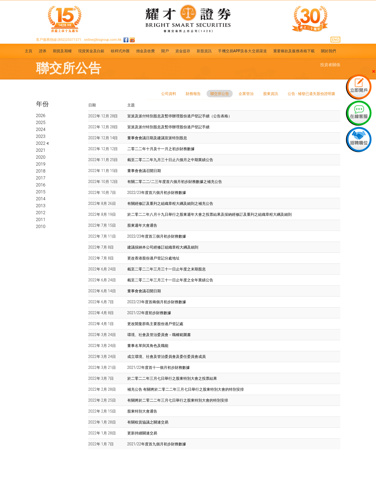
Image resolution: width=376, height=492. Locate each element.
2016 (41, 184)
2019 (41, 164)
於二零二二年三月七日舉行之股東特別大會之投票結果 (172, 378)
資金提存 (182, 51)
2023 (41, 136)
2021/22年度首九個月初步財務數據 (156, 444)
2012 (41, 212)
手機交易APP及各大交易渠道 (242, 51)
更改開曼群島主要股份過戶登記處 (155, 324)
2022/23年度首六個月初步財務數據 (156, 192)
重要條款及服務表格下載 (294, 51)
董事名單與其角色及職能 (147, 345)
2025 (41, 122)
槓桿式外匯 (120, 51)
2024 (41, 129)
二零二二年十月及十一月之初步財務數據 (161, 149)
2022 (41, 143)
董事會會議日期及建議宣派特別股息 (157, 138)
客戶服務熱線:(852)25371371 (59, 40)
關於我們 (328, 51)
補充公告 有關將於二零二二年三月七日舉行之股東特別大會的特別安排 (185, 389)
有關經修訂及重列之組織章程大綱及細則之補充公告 (170, 203)
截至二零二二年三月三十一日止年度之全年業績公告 (170, 280)
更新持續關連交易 (142, 433)
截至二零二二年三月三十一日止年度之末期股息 (166, 269)
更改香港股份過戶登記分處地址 (153, 258)
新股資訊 (204, 51)
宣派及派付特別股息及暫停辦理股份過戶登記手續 (168, 127)
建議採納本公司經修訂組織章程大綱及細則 (162, 247)
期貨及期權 (62, 51)
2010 (41, 226)
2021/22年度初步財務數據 (149, 313)
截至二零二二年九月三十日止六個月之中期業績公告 (170, 160)
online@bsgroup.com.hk (102, 40)
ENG (335, 40)
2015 (41, 191)
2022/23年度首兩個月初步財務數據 (156, 302)
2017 (41, 178)
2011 (41, 219)
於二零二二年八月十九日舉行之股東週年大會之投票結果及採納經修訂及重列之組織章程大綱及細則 (209, 214)
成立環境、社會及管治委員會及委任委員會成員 (166, 356)
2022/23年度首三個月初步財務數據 (156, 236)
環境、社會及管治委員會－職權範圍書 (159, 335)
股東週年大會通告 (142, 225)
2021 (41, 150)
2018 (41, 171)
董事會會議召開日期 (144, 171)
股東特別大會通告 (142, 411)
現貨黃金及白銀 (91, 51)
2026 (41, 115)
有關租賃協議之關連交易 (147, 422)
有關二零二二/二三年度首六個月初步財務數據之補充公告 (174, 181)
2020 (41, 157)
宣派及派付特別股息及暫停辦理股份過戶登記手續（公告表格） (179, 116)
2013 (41, 205)
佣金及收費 (145, 51)
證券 (42, 51)
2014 (41, 198)
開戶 (165, 51)
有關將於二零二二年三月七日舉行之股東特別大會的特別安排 (177, 400)
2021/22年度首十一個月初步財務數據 (158, 367)
